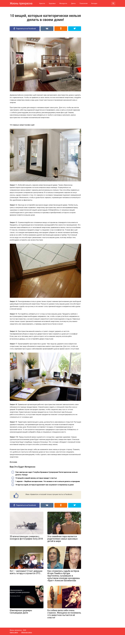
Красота (42, 3)
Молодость (63, 3)
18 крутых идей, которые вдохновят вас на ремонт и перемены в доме (44, 485)
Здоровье (52, 3)
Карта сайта (14, 632)
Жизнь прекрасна (21, 3)
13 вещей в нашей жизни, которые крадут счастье (36, 478)
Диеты (73, 3)
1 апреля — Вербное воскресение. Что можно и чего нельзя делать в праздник (47, 481)
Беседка (94, 3)
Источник (13, 462)
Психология (83, 3)
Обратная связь (26, 632)
